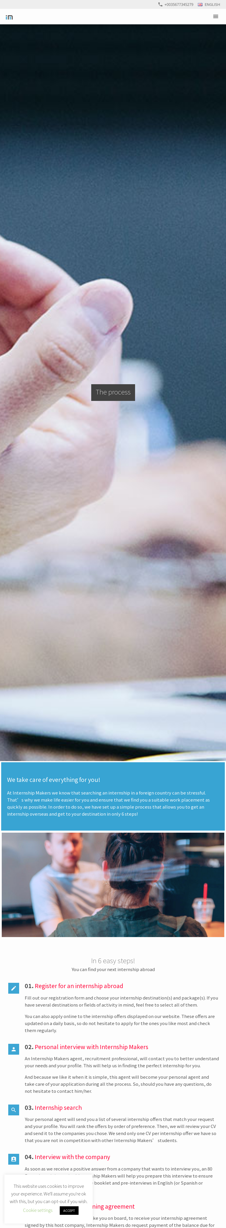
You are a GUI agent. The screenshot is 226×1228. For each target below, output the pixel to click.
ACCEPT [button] (69, 1210)
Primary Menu (216, 16)
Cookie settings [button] (37, 1210)
